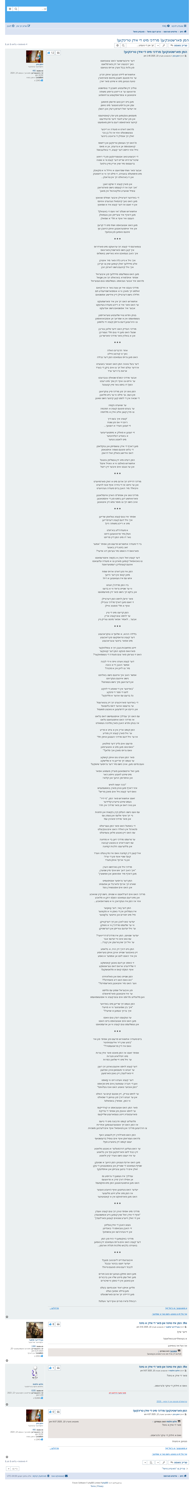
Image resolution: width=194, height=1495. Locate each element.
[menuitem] (166, 26)
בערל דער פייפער (36, 1340)
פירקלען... (54, 1308)
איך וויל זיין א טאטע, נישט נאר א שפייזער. (169, 1314)
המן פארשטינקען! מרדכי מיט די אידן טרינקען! (160, 1410)
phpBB (105, 1483)
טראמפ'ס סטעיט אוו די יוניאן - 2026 (172, 1401)
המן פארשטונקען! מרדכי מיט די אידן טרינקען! (153, 40)
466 (34, 71)
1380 (33, 1346)
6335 (33, 1391)
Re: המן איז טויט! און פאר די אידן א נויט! (163, 1323)
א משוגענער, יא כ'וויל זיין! (176, 1308)
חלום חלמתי (38, 1384)
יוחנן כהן (39, 64)
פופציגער (173, 1351)
